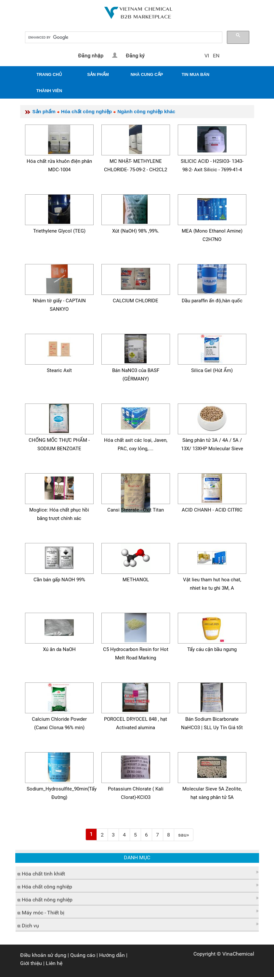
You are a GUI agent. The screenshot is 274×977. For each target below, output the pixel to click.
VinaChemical (238, 954)
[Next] (183, 834)
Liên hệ (54, 963)
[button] (137, 872)
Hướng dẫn (112, 955)
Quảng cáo (82, 955)
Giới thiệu (31, 963)
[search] (123, 37)
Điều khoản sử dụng (43, 955)
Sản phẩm (44, 111)
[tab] (137, 872)
